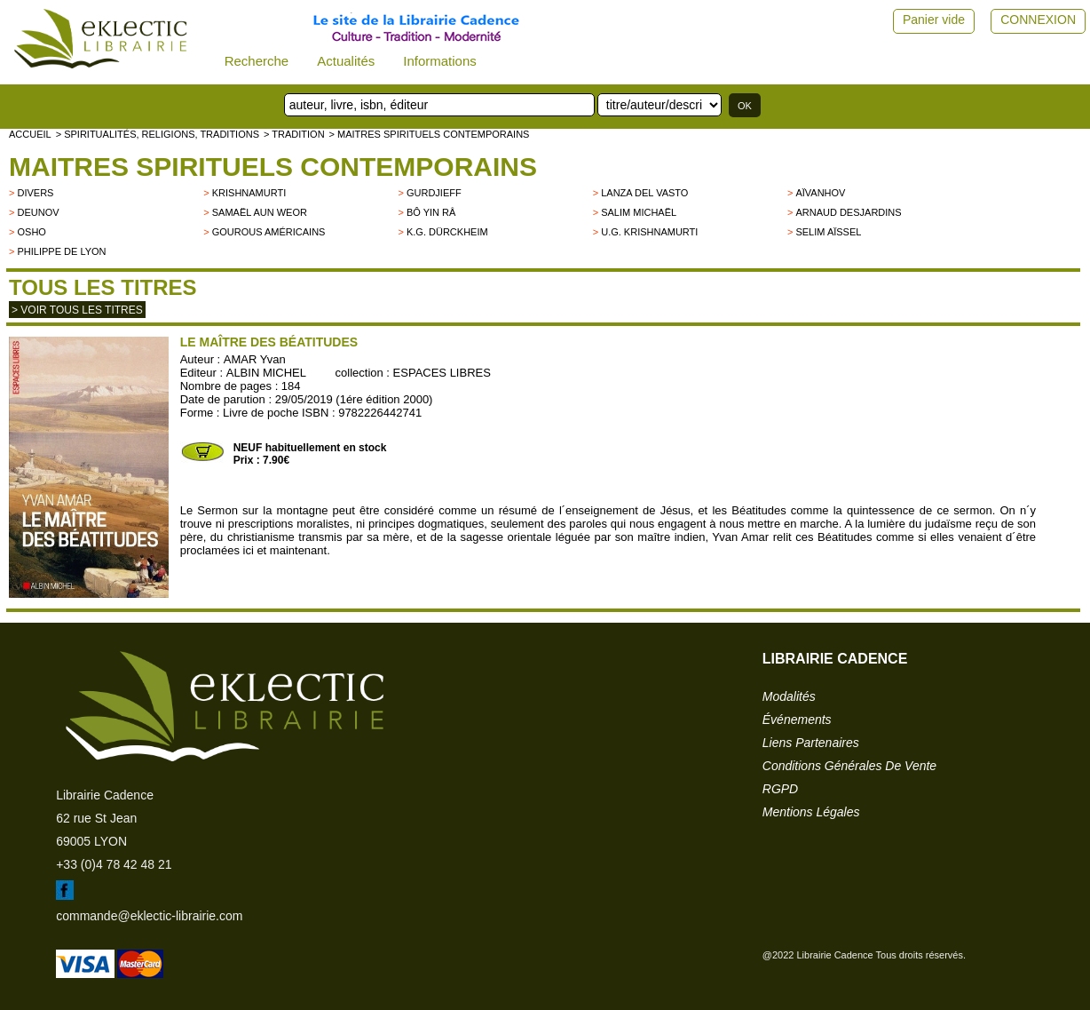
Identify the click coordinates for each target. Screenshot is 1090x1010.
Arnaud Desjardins (848, 212)
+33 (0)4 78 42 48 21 (113, 864)
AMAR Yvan (255, 359)
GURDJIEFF (434, 192)
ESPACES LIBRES (442, 372)
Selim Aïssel (828, 232)
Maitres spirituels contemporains (273, 166)
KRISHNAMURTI (249, 192)
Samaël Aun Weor (259, 212)
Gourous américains (269, 232)
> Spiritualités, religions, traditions (157, 134)
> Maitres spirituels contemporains (429, 134)
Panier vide (934, 19)
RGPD (780, 789)
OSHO (31, 232)
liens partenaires (810, 743)
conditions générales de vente (849, 766)
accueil (30, 134)
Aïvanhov (820, 192)
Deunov (38, 212)
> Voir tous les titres (77, 310)
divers (35, 192)
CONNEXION (1038, 19)
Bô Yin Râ (431, 212)
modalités (789, 696)
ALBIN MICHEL (266, 372)
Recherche (257, 60)
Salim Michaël (638, 212)
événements (797, 719)
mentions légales (811, 812)
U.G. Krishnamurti (649, 232)
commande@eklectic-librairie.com (149, 916)
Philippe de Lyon (61, 251)
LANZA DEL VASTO (644, 192)
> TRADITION (294, 134)
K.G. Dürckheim (447, 232)
